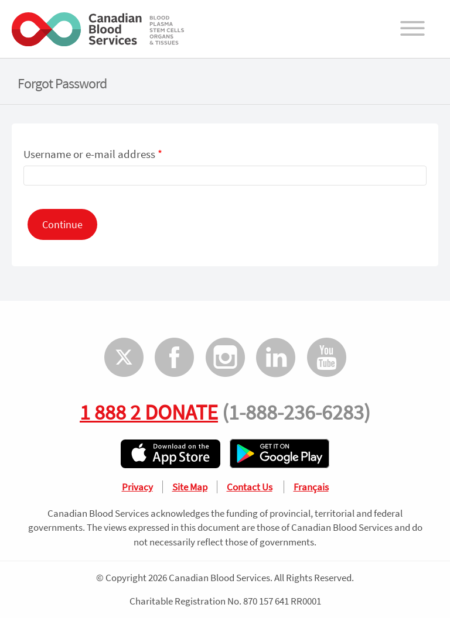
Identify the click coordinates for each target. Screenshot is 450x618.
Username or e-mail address (92, 154)
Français (311, 486)
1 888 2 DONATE (149, 412)
